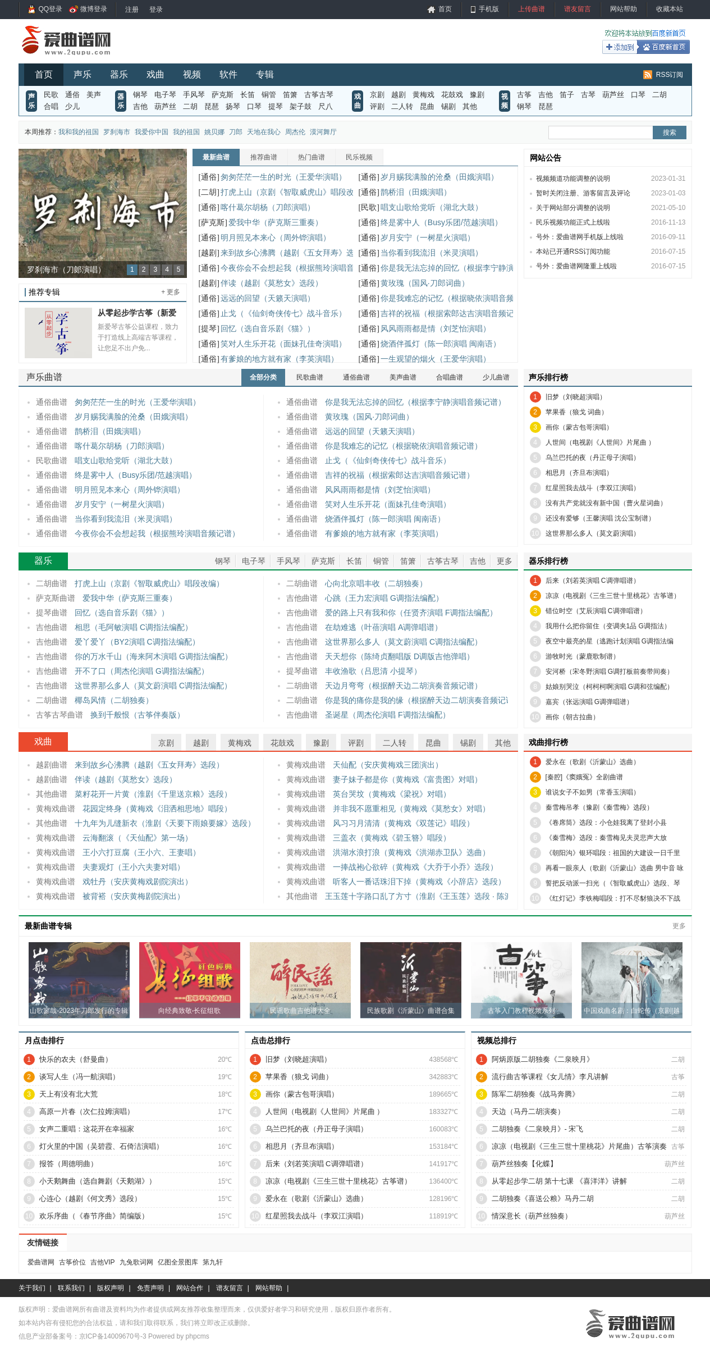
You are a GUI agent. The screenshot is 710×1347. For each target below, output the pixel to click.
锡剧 (448, 106)
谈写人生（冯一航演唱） (79, 1076)
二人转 (402, 106)
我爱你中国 (151, 132)
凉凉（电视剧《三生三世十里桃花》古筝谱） (613, 596)
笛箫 (290, 94)
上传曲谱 (531, 9)
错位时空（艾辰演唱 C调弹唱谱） (596, 611)
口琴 (254, 106)
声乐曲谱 (44, 377)
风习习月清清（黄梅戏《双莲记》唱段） (403, 823)
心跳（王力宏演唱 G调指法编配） (384, 597)
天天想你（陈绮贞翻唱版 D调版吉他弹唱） (399, 656)
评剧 (377, 106)
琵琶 (211, 106)
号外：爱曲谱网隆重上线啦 (576, 266)
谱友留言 (577, 9)
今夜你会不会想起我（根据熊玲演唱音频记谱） (303, 267)
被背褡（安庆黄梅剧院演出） (134, 896)
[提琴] (209, 329)
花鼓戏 (452, 94)
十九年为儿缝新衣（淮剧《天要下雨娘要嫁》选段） (165, 823)
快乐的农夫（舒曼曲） (75, 1059)
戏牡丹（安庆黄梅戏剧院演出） (138, 881)
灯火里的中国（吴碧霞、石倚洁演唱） (101, 1146)
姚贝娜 (214, 132)
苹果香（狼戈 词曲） (577, 412)
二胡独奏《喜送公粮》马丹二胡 (543, 1198)
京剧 (377, 94)
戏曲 (155, 74)
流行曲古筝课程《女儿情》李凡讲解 (550, 1076)
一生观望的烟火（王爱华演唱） (436, 358)
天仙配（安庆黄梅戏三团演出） (388, 764)
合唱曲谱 (449, 377)
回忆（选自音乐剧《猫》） (268, 328)
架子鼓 (301, 106)
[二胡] (209, 192)
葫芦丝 (165, 106)
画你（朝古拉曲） (572, 717)
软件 (228, 74)
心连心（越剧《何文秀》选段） (90, 1198)
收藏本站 (669, 9)
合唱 (51, 106)
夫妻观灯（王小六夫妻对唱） (134, 866)
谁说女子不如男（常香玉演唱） (593, 792)
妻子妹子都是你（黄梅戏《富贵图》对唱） (407, 779)
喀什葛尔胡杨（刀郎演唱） (268, 207)
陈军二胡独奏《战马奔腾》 (535, 1094)
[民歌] (369, 207)
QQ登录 (51, 9)
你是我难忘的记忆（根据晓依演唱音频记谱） (459, 298)
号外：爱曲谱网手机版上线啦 (580, 237)
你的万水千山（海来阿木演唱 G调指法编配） (153, 656)
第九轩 (213, 1262)
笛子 (567, 94)
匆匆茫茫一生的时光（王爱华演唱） (283, 176)
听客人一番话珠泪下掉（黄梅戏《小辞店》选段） (419, 881)
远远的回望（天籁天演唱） (268, 298)
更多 (504, 560)
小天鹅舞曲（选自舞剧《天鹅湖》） (97, 1181)
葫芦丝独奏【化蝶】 (524, 1163)
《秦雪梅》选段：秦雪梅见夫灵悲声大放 (606, 838)
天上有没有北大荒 (68, 1094)
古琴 (588, 94)
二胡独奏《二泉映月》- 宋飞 (538, 1129)
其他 (469, 106)
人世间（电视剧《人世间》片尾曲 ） (600, 442)
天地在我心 (264, 132)
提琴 (275, 106)
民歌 (51, 94)
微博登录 (93, 9)
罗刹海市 (116, 132)
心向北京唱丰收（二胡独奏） (376, 583)
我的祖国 (186, 132)
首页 (445, 9)
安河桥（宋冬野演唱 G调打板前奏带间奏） (610, 671)
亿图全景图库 (178, 1262)
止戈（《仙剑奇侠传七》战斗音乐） (283, 313)
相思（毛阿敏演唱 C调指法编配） (134, 627)
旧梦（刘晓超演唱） (576, 397)
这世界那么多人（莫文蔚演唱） (593, 533)
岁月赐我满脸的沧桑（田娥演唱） (439, 176)
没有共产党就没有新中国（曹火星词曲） (606, 503)
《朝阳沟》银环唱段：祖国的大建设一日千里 (613, 853)
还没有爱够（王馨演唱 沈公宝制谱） (600, 518)
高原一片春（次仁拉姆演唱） (86, 1111)
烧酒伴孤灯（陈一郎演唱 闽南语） (441, 343)
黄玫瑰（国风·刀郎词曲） (425, 282)
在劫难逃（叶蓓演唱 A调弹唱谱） (383, 627)
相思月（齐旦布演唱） (579, 473)
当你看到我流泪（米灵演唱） (432, 252)
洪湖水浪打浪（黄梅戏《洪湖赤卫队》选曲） (411, 852)
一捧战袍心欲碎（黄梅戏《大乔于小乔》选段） (415, 866)
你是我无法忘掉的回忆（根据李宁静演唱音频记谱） (471, 267)
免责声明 (150, 1288)
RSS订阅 (670, 75)
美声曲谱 (403, 377)
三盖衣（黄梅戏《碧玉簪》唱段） (392, 837)
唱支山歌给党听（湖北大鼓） (432, 207)
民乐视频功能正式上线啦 (573, 222)
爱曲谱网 (41, 1262)
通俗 (72, 94)
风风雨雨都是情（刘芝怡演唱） (436, 328)
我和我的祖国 (78, 132)
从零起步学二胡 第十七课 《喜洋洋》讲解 (559, 1181)
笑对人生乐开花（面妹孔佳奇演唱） (283, 343)
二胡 (190, 106)
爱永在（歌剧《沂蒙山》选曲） (593, 762)
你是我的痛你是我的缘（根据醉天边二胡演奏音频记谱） (423, 700)
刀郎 (235, 132)
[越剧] (209, 253)
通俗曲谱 (356, 377)
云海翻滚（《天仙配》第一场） (138, 837)
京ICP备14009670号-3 (112, 1336)
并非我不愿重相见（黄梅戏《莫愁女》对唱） (411, 808)
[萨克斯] (213, 222)
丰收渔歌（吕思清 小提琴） (373, 670)
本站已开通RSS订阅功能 (573, 251)
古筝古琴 (318, 94)
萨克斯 (222, 94)
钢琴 (140, 94)
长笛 (247, 94)
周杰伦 (295, 132)
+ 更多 (170, 292)
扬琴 (233, 106)
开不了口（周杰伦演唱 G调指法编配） (142, 670)
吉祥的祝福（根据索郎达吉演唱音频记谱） (455, 313)
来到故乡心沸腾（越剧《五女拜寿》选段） (295, 252)
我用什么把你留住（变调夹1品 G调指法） (608, 626)
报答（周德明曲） (68, 1163)
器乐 (119, 74)
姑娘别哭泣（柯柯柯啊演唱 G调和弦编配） (610, 687)
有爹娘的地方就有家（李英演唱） (279, 358)
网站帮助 (623, 9)
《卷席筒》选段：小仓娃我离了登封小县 (606, 823)
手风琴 (194, 94)
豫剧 (477, 94)
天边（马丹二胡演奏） (528, 1111)
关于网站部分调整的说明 (573, 208)
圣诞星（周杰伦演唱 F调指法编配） (387, 714)
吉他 (140, 106)
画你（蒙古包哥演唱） (579, 427)
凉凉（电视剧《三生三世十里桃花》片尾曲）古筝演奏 (579, 1146)
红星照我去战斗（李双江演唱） (593, 488)
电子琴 (165, 94)
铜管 (269, 94)
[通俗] (209, 177)
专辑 (265, 74)
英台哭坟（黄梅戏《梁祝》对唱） (392, 793)
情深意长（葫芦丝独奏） (532, 1216)
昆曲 (427, 106)
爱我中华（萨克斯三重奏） (275, 222)
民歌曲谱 (309, 377)
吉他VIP (102, 1262)
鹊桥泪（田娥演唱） (416, 192)
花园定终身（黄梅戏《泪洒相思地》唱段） (157, 808)
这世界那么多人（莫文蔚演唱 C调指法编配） (153, 685)
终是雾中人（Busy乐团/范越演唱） (441, 222)
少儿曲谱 (496, 377)
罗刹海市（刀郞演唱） (66, 269)
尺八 (325, 106)
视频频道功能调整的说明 (573, 178)
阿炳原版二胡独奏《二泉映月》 (543, 1059)
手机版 (489, 9)
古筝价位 (72, 1262)
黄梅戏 (423, 94)
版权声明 (110, 1288)
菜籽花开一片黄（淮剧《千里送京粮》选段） (153, 793)
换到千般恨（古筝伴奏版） (137, 714)
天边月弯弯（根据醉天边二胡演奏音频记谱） (403, 685)
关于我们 (32, 1288)
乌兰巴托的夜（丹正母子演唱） (593, 458)
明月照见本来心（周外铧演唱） (276, 237)
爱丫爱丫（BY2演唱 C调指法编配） (137, 641)
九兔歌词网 (136, 1262)
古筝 (524, 94)
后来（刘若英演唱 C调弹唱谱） (593, 581)
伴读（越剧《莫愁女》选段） (272, 282)
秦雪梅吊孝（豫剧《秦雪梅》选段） (599, 807)
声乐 (82, 74)
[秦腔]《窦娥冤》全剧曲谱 (585, 777)
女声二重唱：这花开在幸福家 (86, 1129)
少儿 (72, 106)
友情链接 (42, 1242)
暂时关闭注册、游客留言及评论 (583, 193)
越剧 (398, 94)
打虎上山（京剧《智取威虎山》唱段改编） (295, 192)
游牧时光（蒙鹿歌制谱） (583, 656)
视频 (192, 74)
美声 (93, 94)
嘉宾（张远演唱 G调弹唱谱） (590, 702)
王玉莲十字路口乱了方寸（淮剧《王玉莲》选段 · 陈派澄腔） (430, 896)
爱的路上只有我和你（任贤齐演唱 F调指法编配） (411, 612)
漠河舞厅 (323, 132)
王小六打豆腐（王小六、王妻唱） (141, 852)
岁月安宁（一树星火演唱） (428, 237)
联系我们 (71, 1288)
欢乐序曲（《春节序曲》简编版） (94, 1216)
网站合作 (189, 1288)
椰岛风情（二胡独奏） (114, 700)
